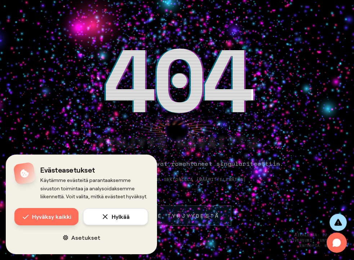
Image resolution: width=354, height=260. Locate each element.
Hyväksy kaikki (46, 216)
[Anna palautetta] (338, 222)
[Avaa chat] (337, 243)
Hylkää (116, 216)
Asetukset (81, 237)
